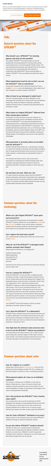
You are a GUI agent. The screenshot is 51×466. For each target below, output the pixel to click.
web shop (11, 224)
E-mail (39, 222)
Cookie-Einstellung (16, 15)
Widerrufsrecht (43, 459)
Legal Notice (43, 454)
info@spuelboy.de (29, 367)
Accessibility (43, 452)
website (12, 239)
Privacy (41, 456)
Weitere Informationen (39, 10)
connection (14, 88)
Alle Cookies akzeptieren (32, 15)
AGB (40, 461)
